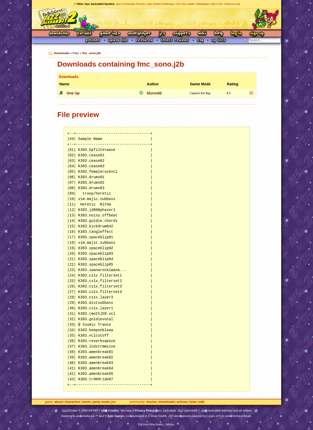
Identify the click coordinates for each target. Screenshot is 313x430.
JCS (162, 34)
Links (193, 402)
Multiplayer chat (206, 4)
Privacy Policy (144, 410)
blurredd (154, 93)
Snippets (182, 34)
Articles (182, 402)
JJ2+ (220, 4)
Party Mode (101, 402)
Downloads (59, 34)
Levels (86, 402)
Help (219, 34)
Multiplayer (139, 34)
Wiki (202, 34)
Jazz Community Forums (130, 4)
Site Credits (110, 410)
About (58, 402)
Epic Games (116, 416)
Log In (236, 34)
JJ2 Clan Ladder (185, 4)
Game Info (110, 34)
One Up (73, 93)
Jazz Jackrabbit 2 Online (156, 18)
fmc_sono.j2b (91, 53)
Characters (72, 402)
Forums (84, 34)
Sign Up (256, 34)
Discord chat (233, 4)
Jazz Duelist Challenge (160, 4)
